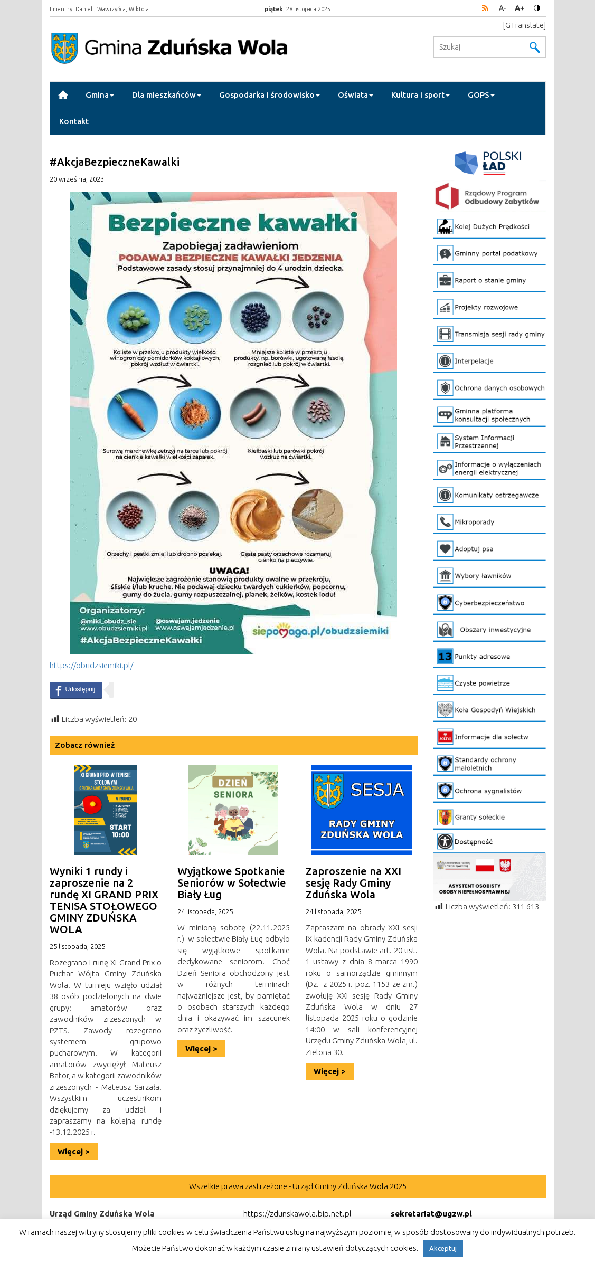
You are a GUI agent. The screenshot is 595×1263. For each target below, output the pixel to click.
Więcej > (74, 1151)
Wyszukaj (534, 47)
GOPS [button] (481, 94)
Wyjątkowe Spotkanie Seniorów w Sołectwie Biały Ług (231, 882)
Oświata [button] (355, 94)
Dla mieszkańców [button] (166, 94)
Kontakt (74, 121)
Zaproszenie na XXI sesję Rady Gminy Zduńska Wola (353, 882)
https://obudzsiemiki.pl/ (91, 665)
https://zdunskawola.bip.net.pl (297, 1213)
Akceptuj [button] (443, 1248)
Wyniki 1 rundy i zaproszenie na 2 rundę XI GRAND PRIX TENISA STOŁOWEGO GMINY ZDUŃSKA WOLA (104, 900)
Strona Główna (63, 95)
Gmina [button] (100, 94)
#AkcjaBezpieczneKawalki (115, 162)
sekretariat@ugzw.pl (431, 1213)
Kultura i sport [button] (420, 94)
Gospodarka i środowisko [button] (269, 94)
